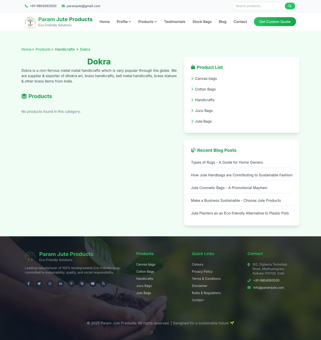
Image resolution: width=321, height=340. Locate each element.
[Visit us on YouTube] (92, 283)
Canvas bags (145, 264)
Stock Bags (202, 21)
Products (147, 21)
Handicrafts (65, 49)
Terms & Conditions (206, 278)
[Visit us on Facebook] (28, 283)
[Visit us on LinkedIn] (60, 283)
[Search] (290, 6)
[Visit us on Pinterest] (71, 283)
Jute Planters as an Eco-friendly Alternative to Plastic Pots (240, 213)
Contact (240, 21)
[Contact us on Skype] (82, 283)
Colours (197, 264)
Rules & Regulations (206, 293)
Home (105, 21)
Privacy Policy (202, 271)
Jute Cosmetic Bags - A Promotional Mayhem (229, 187)
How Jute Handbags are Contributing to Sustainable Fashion (241, 175)
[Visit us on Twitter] (39, 283)
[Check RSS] (103, 283)
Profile (124, 21)
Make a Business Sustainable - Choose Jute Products (236, 200)
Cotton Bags (145, 271)
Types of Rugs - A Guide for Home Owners (227, 162)
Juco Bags (144, 286)
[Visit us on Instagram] (50, 283)
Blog (222, 21)
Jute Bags (143, 293)
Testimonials (174, 21)
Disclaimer (199, 286)
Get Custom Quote (275, 21)
